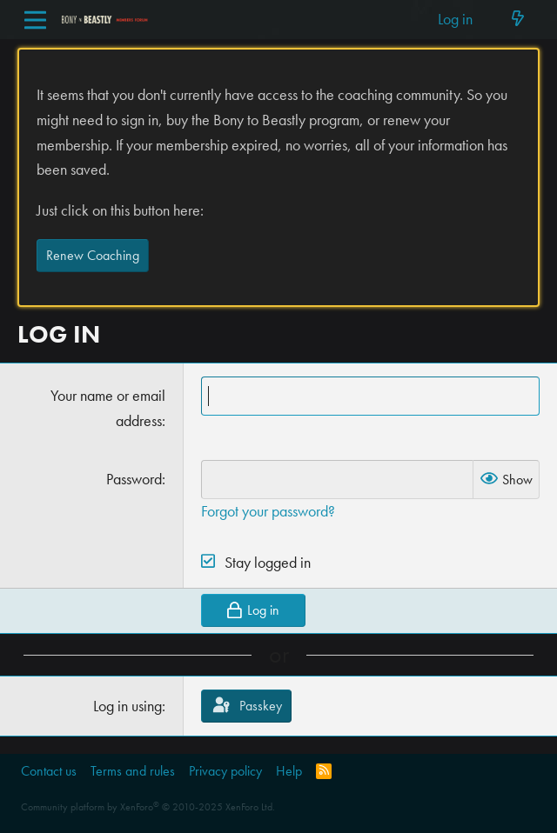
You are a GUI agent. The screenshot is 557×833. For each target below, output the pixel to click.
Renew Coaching (92, 255)
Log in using (127, 706)
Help (289, 771)
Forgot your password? (268, 511)
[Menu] (34, 20)
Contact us (49, 771)
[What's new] (517, 19)
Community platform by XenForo (148, 807)
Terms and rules (133, 771)
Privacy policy (225, 771)
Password (134, 479)
